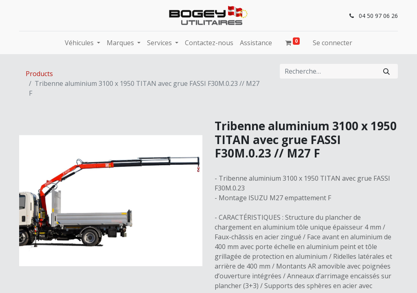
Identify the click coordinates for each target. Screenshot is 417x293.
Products (39, 73)
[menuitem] (209, 43)
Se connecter (332, 42)
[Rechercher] (386, 71)
